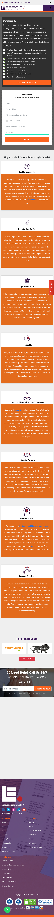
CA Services (6, 873)
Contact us (51, 287)
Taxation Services (8, 886)
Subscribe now (42, 688)
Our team (33, 546)
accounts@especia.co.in (10, 2)
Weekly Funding (7, 839)
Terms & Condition (8, 851)
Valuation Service (8, 861)
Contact (4, 835)
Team (31, 826)
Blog (3, 830)
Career (31, 839)
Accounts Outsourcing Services (13, 865)
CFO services (32, 200)
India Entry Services (9, 882)
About (4, 826)
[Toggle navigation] (50, 2)
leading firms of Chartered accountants (33, 526)
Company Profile (35, 830)
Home (4, 822)
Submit (27, 139)
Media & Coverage (35, 847)
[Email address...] (18, 688)
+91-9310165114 (26, 2)
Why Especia (6, 847)
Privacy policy (7, 843)
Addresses (32, 843)
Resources (32, 835)
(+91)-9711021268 (22, 677)
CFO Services (6, 869)
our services (18, 410)
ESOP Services (7, 877)
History (31, 822)
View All (27, 659)
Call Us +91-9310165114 (27, 83)
